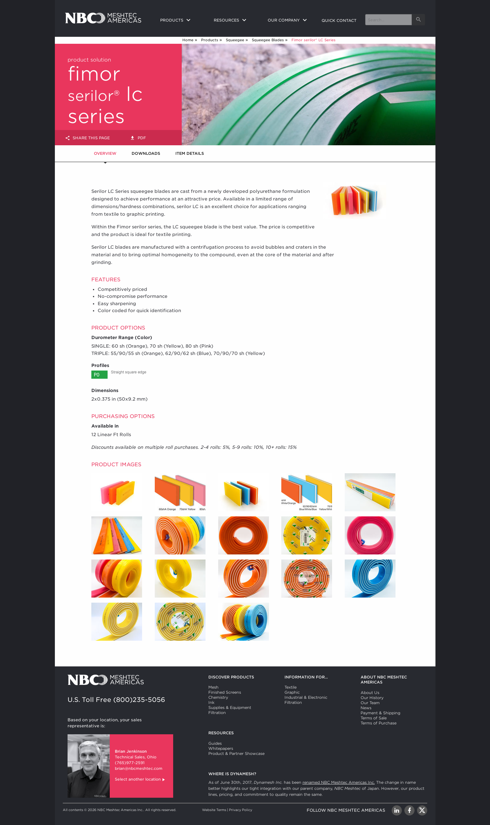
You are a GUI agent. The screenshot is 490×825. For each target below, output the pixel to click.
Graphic (292, 692)
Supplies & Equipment (229, 707)
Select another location (140, 779)
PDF (138, 138)
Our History (372, 697)
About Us (370, 692)
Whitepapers (220, 748)
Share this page (87, 138)
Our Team (370, 702)
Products (209, 40)
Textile (290, 687)
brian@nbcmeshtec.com (138, 768)
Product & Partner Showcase (236, 753)
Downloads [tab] (146, 153)
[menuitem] (182, 21)
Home (187, 40)
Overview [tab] (105, 153)
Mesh (213, 687)
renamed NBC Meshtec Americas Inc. (339, 782)
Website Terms (214, 810)
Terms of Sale (374, 718)
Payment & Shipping (380, 712)
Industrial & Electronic (305, 697)
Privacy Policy (240, 810)
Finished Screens (224, 692)
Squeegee (235, 40)
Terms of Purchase (378, 723)
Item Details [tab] (189, 153)
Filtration (217, 712)
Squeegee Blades (268, 40)
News (366, 707)
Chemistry (218, 697)
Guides (215, 743)
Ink (211, 702)
